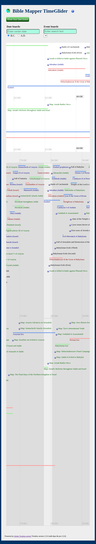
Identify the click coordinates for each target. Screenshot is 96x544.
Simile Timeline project (22, 536)
